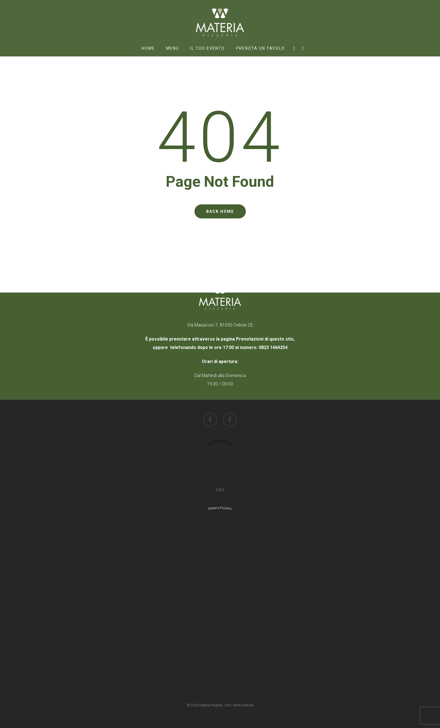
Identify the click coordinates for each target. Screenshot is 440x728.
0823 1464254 (273, 347)
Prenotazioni (249, 339)
